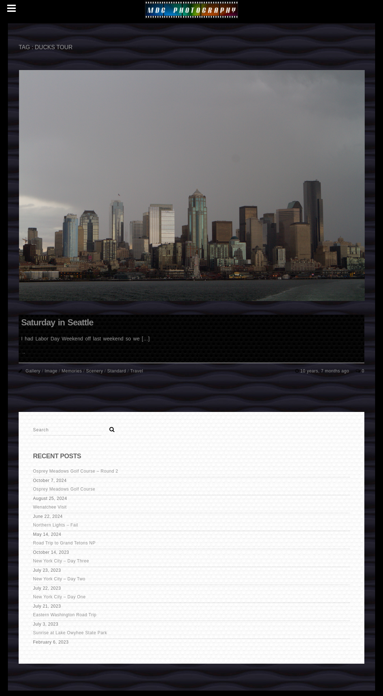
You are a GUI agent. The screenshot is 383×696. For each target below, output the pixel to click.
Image (50, 370)
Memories (72, 370)
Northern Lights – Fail (55, 525)
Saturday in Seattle (57, 322)
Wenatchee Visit (50, 507)
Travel (136, 370)
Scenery (94, 370)
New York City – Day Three (61, 560)
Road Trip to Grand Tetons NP (64, 543)
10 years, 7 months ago (325, 370)
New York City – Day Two (59, 578)
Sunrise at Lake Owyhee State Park (70, 632)
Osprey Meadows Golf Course (64, 489)
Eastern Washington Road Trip (64, 614)
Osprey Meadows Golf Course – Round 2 (75, 471)
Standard (116, 370)
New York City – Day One (59, 596)
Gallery (33, 370)
